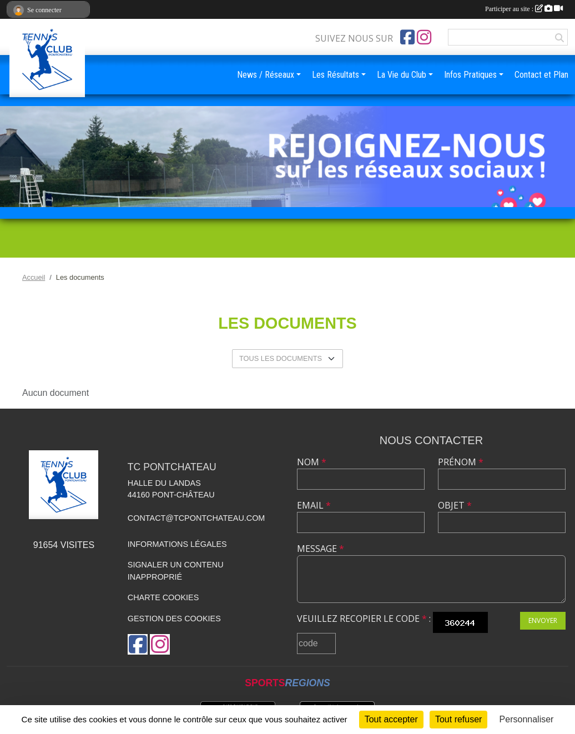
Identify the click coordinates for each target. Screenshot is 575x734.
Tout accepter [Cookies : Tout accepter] (391, 719)
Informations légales (177, 544)
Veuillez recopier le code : (364, 618)
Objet (455, 505)
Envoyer (542, 620)
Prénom (460, 462)
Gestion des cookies (174, 618)
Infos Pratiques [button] (470, 74)
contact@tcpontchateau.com (196, 518)
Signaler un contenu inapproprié (176, 570)
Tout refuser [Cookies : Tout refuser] (458, 719)
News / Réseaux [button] (265, 74)
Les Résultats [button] (335, 74)
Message (320, 548)
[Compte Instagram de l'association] (424, 37)
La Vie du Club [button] (401, 74)
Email (314, 505)
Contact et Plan (541, 74)
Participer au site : (524, 9)
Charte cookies (163, 597)
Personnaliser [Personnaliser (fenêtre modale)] (527, 719)
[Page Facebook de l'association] (407, 37)
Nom (311, 462)
